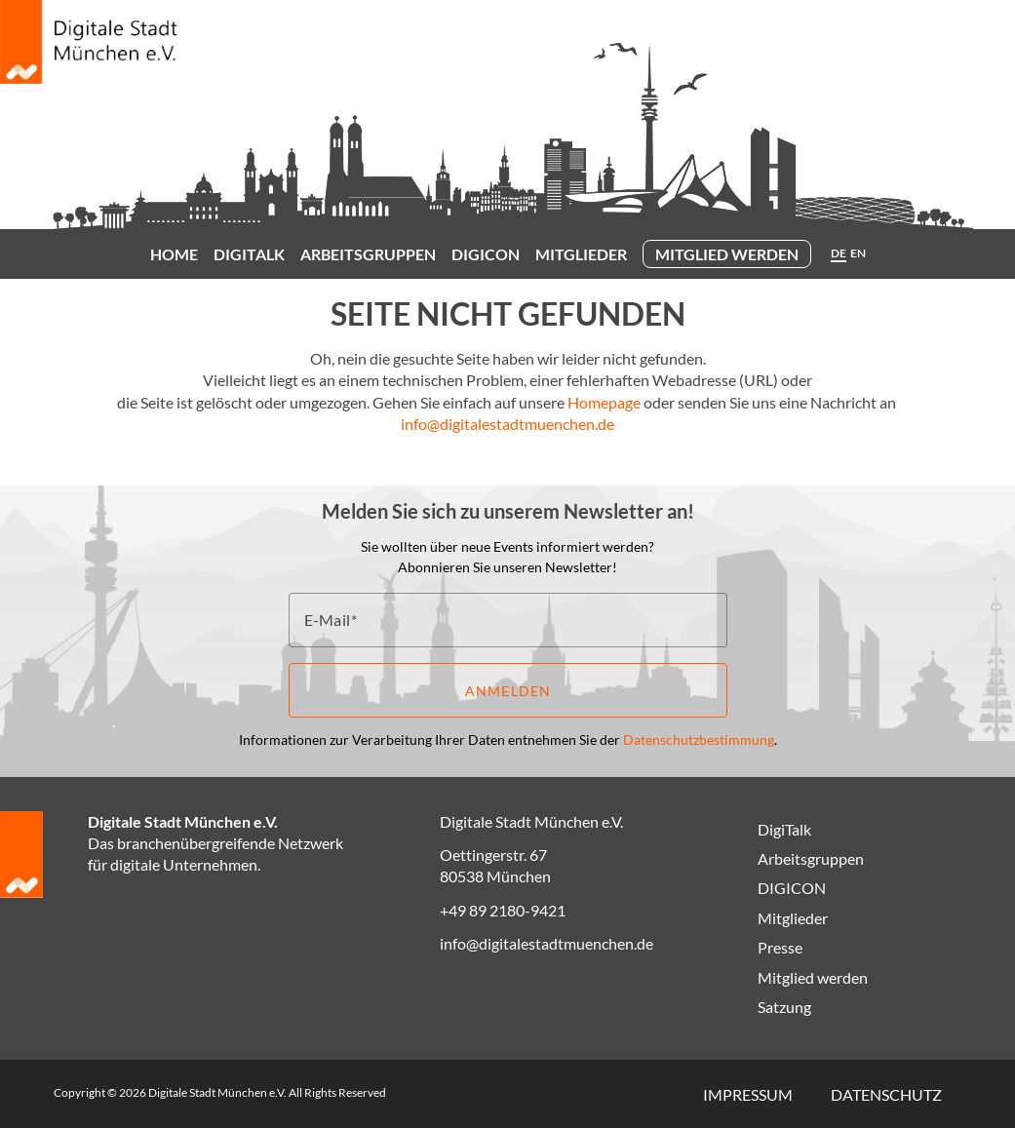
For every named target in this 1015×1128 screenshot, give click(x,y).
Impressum (748, 1094)
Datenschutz (886, 1094)
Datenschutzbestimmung (698, 739)
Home (174, 254)
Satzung (784, 1006)
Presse (780, 947)
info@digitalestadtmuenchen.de (507, 423)
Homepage (604, 402)
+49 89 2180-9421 (503, 910)
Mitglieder (581, 254)
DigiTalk (249, 254)
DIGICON (485, 254)
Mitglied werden (727, 254)
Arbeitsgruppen (368, 254)
